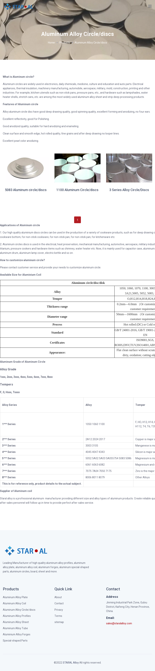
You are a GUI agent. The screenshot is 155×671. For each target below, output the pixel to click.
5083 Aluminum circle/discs (26, 190)
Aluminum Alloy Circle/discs (91, 43)
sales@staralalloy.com (119, 623)
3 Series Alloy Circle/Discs (129, 190)
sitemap (59, 622)
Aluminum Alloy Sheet (16, 622)
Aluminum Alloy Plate (15, 597)
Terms (58, 616)
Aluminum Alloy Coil (14, 603)
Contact (59, 603)
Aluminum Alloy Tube (15, 628)
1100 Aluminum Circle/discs (77, 190)
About (58, 597)
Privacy (58, 610)
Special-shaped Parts (15, 641)
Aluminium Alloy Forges (16, 634)
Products (64, 43)
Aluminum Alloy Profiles (17, 616)
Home (51, 43)
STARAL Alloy (71, 663)
